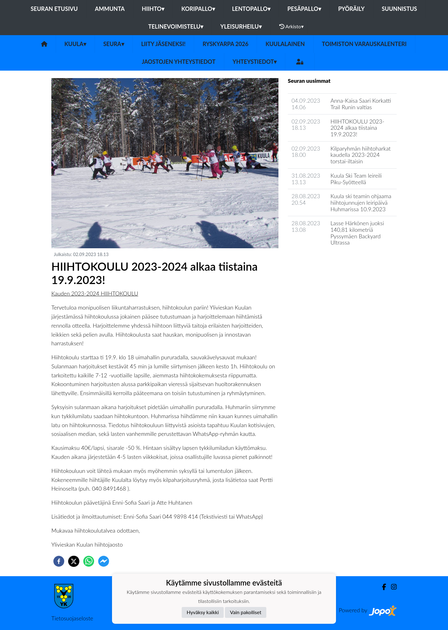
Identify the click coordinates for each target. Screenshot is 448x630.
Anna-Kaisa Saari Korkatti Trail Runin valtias (360, 103)
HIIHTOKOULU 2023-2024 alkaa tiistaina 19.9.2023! (357, 128)
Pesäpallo (304, 8)
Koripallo (198, 8)
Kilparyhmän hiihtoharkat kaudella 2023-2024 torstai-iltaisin (360, 155)
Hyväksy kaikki (203, 612)
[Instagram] (391, 587)
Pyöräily (351, 8)
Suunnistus (399, 8)
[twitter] (73, 561)
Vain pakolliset (245, 612)
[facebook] (58, 561)
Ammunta (110, 8)
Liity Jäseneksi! (163, 43)
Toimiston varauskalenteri (364, 43)
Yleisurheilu (240, 26)
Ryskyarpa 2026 (225, 43)
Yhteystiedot (255, 61)
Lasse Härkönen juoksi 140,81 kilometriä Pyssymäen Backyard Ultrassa (357, 233)
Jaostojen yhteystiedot (179, 61)
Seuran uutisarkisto (315, 260)
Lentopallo (251, 8)
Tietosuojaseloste (72, 618)
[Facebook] (381, 587)
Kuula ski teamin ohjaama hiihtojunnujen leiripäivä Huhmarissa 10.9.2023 (360, 202)
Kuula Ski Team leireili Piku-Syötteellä (356, 178)
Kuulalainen (285, 43)
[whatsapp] (88, 561)
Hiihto (153, 8)
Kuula (75, 43)
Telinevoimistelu (175, 26)
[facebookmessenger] (103, 561)
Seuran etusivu (54, 8)
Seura (113, 43)
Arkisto (291, 26)
